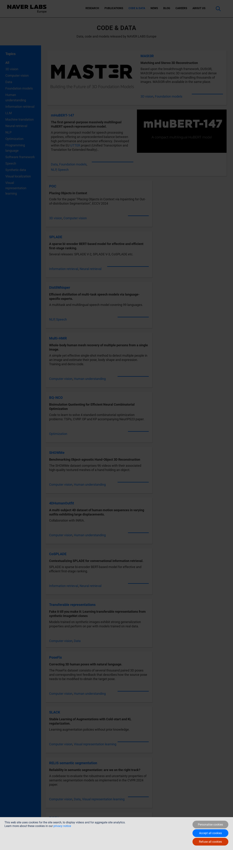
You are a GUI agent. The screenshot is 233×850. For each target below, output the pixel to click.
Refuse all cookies (210, 841)
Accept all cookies (210, 833)
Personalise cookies (210, 824)
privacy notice (62, 826)
